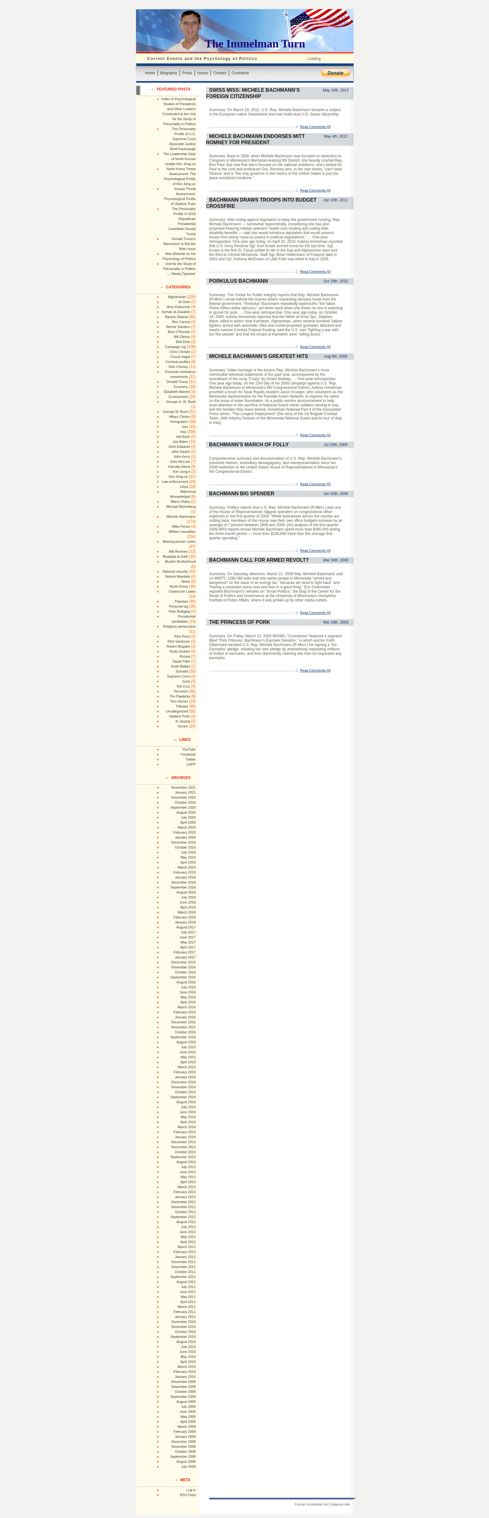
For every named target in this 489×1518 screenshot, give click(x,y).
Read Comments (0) (315, 127)
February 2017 (184, 952)
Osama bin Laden (182, 591)
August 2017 (186, 927)
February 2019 (184, 872)
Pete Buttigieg (179, 611)
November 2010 (183, 1327)
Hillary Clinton (179, 417)
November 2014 (183, 1087)
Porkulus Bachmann (238, 281)
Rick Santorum (178, 641)
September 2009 (183, 1396)
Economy (181, 387)
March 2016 (186, 1007)
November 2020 (183, 797)
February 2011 (184, 1312)
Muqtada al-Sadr (175, 556)
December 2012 (183, 1202)
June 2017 (188, 937)
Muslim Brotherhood (180, 561)
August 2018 (186, 892)
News (186, 581)
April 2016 (188, 1002)
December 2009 (183, 1381)
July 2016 (188, 987)
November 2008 (183, 1446)
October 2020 (185, 802)
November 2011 (183, 1267)
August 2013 (186, 1162)
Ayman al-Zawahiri (176, 312)
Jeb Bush (183, 436)
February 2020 (184, 832)
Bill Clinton (182, 337)
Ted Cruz (183, 686)
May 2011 (188, 1297)
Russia (185, 656)
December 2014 (183, 1082)
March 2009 (186, 1426)
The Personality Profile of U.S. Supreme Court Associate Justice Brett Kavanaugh (182, 139)
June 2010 (188, 1352)
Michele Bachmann (181, 516)
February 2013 (184, 1192)
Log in (191, 1490)
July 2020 (188, 817)
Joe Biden (180, 441)
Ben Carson (181, 322)
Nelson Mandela (177, 576)
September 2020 (183, 807)
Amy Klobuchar (178, 307)
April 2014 (188, 1122)
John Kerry (181, 456)
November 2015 (183, 1027)
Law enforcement (175, 481)
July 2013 (188, 1167)
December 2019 (183, 842)
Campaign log (175, 347)
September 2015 (183, 1037)
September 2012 (183, 1217)
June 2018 (188, 902)
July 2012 (188, 1227)
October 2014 (185, 1092)
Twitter (191, 759)
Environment (178, 397)
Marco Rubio (180, 501)
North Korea (179, 586)
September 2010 (183, 1337)
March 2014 (186, 1127)
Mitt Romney (178, 551)
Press (187, 73)
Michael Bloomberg (181, 506)
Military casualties (182, 531)
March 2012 (186, 1247)
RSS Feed (188, 1495)
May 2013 (188, 1177)
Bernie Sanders (178, 327)
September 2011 (183, 1277)
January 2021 (185, 792)
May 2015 (188, 1057)
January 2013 (185, 1197)
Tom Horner (179, 701)
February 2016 (184, 1012)
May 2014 (188, 1117)
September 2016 (183, 977)
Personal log (178, 606)
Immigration (179, 422)
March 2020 (186, 827)
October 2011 (185, 1272)
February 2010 (184, 1372)
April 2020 (188, 822)
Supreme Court (178, 676)
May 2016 (188, 997)
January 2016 (185, 1017)
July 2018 (188, 897)
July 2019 (188, 852)
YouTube (189, 749)
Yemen (182, 726)
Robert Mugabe (178, 646)
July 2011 (188, 1287)
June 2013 (188, 1172)
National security (175, 571)
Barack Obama (176, 317)
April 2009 (188, 1421)
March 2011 (186, 1307)
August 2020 (186, 812)
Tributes (182, 706)
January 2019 (185, 877)
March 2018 (186, 912)
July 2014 (188, 1107)
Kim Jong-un (178, 476)
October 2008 (185, 1451)
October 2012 (185, 1212)
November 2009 (183, 1386)
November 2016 (183, 967)
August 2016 (186, 982)
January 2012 (185, 1257)
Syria (186, 681)
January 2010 (185, 1376)
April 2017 (188, 947)
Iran (185, 426)
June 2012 (188, 1232)
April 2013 (188, 1182)
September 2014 (183, 1097)
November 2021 (183, 787)
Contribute (240, 73)
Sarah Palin (181, 661)
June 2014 (188, 1112)
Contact (219, 73)
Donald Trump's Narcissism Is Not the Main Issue (179, 244)
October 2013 (185, 1152)
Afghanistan (177, 297)
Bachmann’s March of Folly (249, 444)
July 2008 (188, 1466)
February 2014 (184, 1132)
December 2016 (183, 962)
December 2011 (183, 1262)
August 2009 (186, 1401)
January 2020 (185, 837)
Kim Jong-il (181, 471)
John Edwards (179, 446)
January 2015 (185, 1077)
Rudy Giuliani (180, 651)
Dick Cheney (178, 367)
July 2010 (188, 1347)
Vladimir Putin (179, 716)
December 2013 (183, 1142)
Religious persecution (179, 626)
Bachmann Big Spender (241, 493)
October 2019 (185, 847)
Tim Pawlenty (180, 696)
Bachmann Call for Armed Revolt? (259, 560)
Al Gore (184, 302)
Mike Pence (181, 526)
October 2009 (185, 1391)
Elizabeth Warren (177, 392)
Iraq (183, 431)
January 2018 (185, 922)
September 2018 (183, 887)
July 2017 (188, 932)
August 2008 (186, 1461)
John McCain (180, 461)
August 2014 (186, 1102)
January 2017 (185, 957)
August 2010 (186, 1342)
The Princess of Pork (239, 622)
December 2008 (183, 1441)
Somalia (182, 671)
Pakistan (181, 601)
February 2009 (184, 1431)
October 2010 (185, 1332)
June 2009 (188, 1411)
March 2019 (186, 867)
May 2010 (188, 1357)
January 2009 (185, 1436)
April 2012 (188, 1242)
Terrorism (181, 691)
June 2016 (188, 992)
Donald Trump (177, 382)
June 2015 (188, 1052)
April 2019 (188, 862)
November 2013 (183, 1147)
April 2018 (188, 907)
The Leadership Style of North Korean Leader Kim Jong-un (179, 159)
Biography (168, 73)
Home (150, 73)
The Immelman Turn (255, 43)
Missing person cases (179, 541)
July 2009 (188, 1406)
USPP (191, 764)
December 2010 (183, 1322)
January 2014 (185, 1137)
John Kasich (181, 451)
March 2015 (186, 1067)
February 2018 (184, 917)
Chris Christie (179, 352)
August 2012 (186, 1222)
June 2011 (188, 1292)
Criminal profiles (178, 362)
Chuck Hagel (180, 357)
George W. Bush (175, 412)
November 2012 (183, 1207)
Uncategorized (177, 711)
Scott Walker (180, 666)
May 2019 (188, 857)
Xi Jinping (182, 721)
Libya (184, 486)
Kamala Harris (179, 466)
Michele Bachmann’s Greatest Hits (258, 356)
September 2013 (183, 1157)
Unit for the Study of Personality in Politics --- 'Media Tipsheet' (179, 269)
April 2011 (188, 1302)
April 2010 (188, 1362)
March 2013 (186, 1187)
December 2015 (183, 1022)
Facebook (188, 754)
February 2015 (184, 1072)
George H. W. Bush (181, 402)
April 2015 (188, 1062)
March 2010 (186, 1367)
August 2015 (186, 1042)
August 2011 (186, 1282)
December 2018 (183, 882)
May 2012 (188, 1237)
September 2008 (183, 1456)
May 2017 (188, 942)
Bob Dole (183, 342)
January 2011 (185, 1317)
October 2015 (185, 1032)
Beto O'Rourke (179, 332)
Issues (202, 73)
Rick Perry (182, 636)
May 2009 (188, 1416)
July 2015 (188, 1047)
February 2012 (184, 1252)
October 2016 (185, 972)
